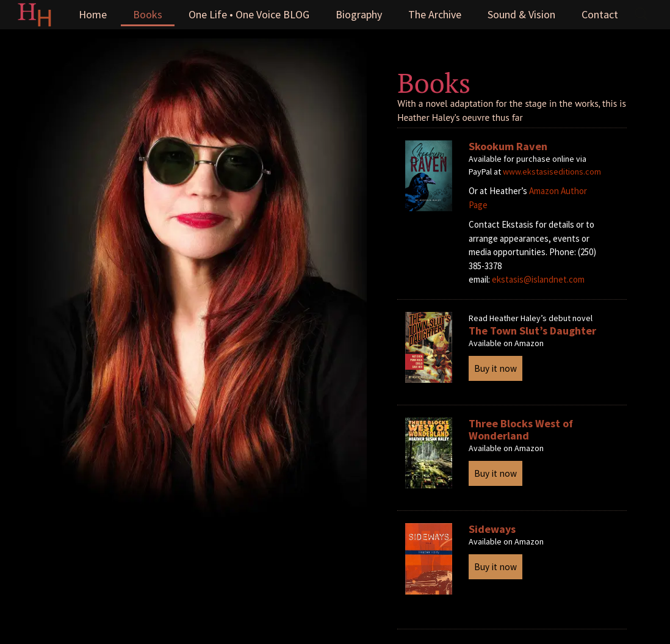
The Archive (434, 14)
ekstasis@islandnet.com (538, 279)
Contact (600, 14)
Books (147, 14)
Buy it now (495, 368)
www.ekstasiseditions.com (552, 171)
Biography (359, 14)
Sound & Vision (521, 14)
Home (93, 14)
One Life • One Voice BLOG (249, 14)
